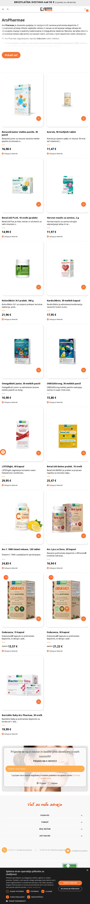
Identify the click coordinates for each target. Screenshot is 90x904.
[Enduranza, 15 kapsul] (22, 610)
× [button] (87, 870)
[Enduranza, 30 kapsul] (67, 610)
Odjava (54, 783)
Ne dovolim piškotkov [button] (70, 889)
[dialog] (45, 886)
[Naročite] (45, 769)
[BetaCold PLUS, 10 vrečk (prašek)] (22, 196)
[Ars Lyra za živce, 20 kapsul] (67, 527)
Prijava (42, 783)
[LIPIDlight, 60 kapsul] (22, 444)
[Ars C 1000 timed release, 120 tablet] (22, 527)
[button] (31, 901)
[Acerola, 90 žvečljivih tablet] (67, 112)
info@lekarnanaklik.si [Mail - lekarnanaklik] (80, 851)
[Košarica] (85, 9)
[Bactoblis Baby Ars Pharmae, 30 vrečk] (22, 693)
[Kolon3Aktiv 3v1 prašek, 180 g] (22, 279)
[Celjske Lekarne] (46, 9)
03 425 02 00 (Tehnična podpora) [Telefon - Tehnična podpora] (52, 850)
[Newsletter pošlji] (81, 769)
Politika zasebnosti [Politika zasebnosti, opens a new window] (34, 887)
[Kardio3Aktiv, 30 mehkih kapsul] (67, 279)
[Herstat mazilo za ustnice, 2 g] (67, 196)
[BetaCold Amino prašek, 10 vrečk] (67, 444)
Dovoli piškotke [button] (70, 883)
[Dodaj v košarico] (38, 118)
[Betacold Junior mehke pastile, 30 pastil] (22, 112)
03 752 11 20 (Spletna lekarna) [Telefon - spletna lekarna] (20, 850)
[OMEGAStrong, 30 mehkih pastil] (67, 361)
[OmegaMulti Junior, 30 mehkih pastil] (22, 361)
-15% (6, 577)
